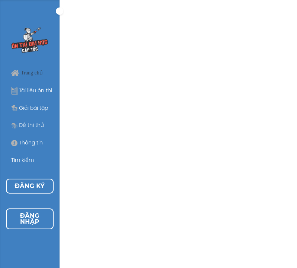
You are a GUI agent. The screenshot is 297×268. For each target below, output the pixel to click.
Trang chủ (27, 73)
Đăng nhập (29, 218)
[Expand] (59, 11)
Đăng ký (30, 185)
